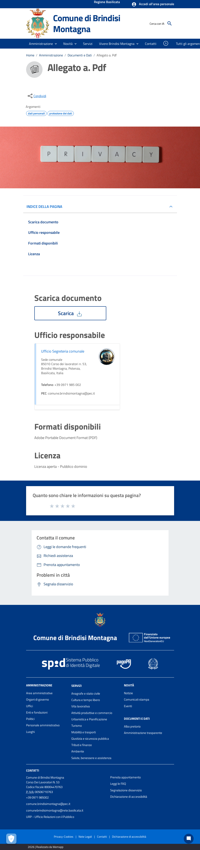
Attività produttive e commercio (91, 712)
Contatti (32, 770)
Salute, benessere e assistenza (91, 758)
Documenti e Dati (80, 55)
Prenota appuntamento (125, 777)
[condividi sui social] (36, 96)
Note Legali (85, 836)
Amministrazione (51, 55)
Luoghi (30, 731)
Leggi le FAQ (118, 783)
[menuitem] (150, 43)
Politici (30, 718)
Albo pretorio (132, 726)
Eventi (128, 706)
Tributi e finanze (81, 745)
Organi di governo (37, 699)
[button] (153, 4)
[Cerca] (169, 23)
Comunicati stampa (136, 699)
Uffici (29, 706)
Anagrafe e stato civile (85, 693)
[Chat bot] (189, 839)
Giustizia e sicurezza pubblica (90, 738)
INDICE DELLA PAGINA (46, 206)
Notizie (128, 693)
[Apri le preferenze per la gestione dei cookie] (11, 839)
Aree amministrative (39, 693)
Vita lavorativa (80, 706)
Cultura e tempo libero (85, 699)
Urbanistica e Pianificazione (89, 719)
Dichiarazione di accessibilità (128, 796)
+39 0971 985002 (37, 797)
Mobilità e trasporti (83, 732)
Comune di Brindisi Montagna (86, 23)
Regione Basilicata (107, 2)
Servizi (76, 685)
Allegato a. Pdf (107, 55)
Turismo (76, 725)
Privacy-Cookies (63, 836)
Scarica (70, 313)
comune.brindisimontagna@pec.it (48, 803)
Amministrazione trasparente (143, 732)
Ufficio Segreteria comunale (62, 351)
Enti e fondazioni (36, 712)
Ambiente (77, 751)
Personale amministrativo (43, 725)
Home (30, 55)
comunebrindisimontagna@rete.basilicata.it (54, 810)
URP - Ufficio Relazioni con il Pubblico (50, 816)
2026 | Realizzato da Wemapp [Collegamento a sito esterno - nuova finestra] (45, 847)
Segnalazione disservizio (126, 790)
